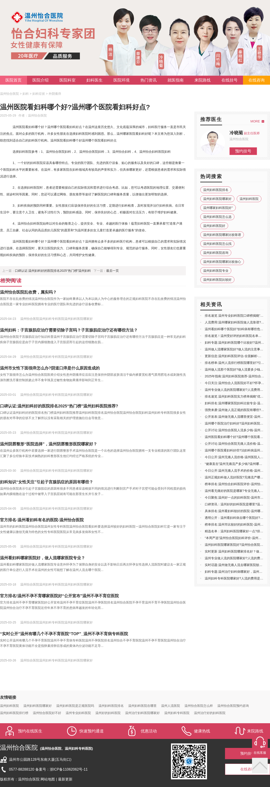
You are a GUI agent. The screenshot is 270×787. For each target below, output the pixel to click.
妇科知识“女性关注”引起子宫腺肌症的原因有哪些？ (46, 482)
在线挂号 (229, 80)
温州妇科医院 (249, 199)
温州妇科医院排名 (215, 190)
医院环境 (121, 80)
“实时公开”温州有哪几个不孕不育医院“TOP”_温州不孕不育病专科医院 (64, 634)
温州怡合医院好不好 (47, 713)
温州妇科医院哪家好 (217, 199)
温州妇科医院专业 (215, 270)
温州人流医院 (170, 705)
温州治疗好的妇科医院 (209, 713)
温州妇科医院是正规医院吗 (75, 705)
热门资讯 (148, 80)
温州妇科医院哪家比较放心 (222, 261)
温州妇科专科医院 (176, 713)
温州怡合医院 (9, 93)
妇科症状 (38, 93)
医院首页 (13, 80)
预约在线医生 (30, 731)
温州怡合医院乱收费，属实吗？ (28, 292)
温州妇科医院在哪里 (142, 705)
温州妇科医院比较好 (217, 279)
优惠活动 (149, 731)
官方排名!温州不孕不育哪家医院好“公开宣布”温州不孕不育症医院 (59, 596)
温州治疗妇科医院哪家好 (142, 713)
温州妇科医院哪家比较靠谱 (222, 235)
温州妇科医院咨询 (215, 252)
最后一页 (112, 270)
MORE (255, 121)
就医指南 (175, 80)
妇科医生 (94, 80)
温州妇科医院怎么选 (217, 217)
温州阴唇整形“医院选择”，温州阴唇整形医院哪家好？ (48, 444)
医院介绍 (40, 80)
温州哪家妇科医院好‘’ (218, 208)
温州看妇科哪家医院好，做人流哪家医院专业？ (42, 558)
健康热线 (202, 731)
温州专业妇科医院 (78, 713)
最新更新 (65, 779)
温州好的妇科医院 (108, 713)
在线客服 (260, 752)
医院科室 (67, 80)
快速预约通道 (91, 731)
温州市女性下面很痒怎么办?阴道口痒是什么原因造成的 (50, 368)
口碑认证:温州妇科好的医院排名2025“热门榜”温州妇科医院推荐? (59, 406)
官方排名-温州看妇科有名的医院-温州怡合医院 (42, 520)
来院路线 (202, 80)
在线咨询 (256, 80)
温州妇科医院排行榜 (14, 713)
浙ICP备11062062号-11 (69, 769)
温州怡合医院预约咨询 (233, 705)
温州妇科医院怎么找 (217, 243)
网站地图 (48, 779)
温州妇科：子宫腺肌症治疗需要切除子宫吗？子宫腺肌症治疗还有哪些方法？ (69, 330)
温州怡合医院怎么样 (198, 705)
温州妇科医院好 (214, 226)
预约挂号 (243, 151)
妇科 (25, 93)
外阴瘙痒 (55, 93)
